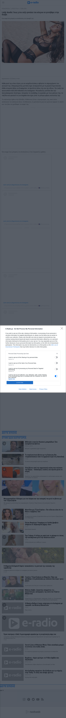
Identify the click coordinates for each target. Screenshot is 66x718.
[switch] (56, 357)
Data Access (32, 389)
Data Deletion (23, 389)
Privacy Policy (43, 389)
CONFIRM (19, 382)
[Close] (62, 329)
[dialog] (33, 359)
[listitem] (33, 354)
